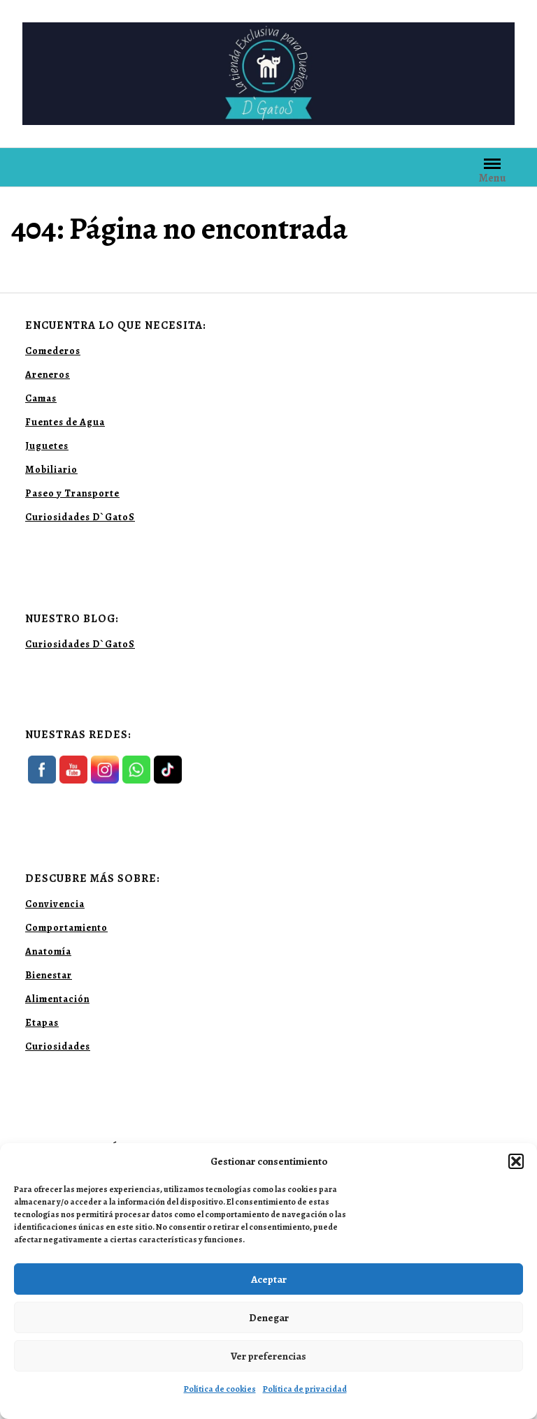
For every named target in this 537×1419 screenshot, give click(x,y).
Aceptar (269, 1279)
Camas (41, 398)
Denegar (269, 1318)
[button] (516, 1161)
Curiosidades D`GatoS (80, 517)
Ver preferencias (268, 1356)
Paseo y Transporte (72, 493)
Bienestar (48, 975)
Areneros (47, 374)
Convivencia (55, 904)
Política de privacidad (305, 1389)
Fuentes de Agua (65, 422)
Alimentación (57, 999)
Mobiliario (51, 469)
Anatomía (48, 951)
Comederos (52, 351)
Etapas (42, 1022)
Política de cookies (220, 1389)
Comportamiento (66, 927)
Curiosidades (57, 1046)
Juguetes (47, 446)
